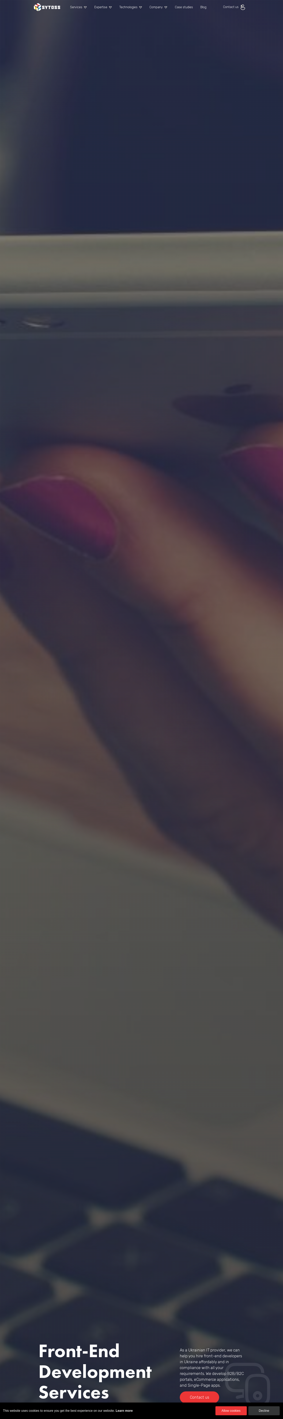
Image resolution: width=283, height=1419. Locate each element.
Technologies (128, 7)
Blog (203, 7)
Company (156, 7)
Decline (264, 1410)
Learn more (124, 1410)
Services (76, 7)
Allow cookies (231, 1410)
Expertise (100, 7)
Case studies (184, 7)
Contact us (234, 7)
